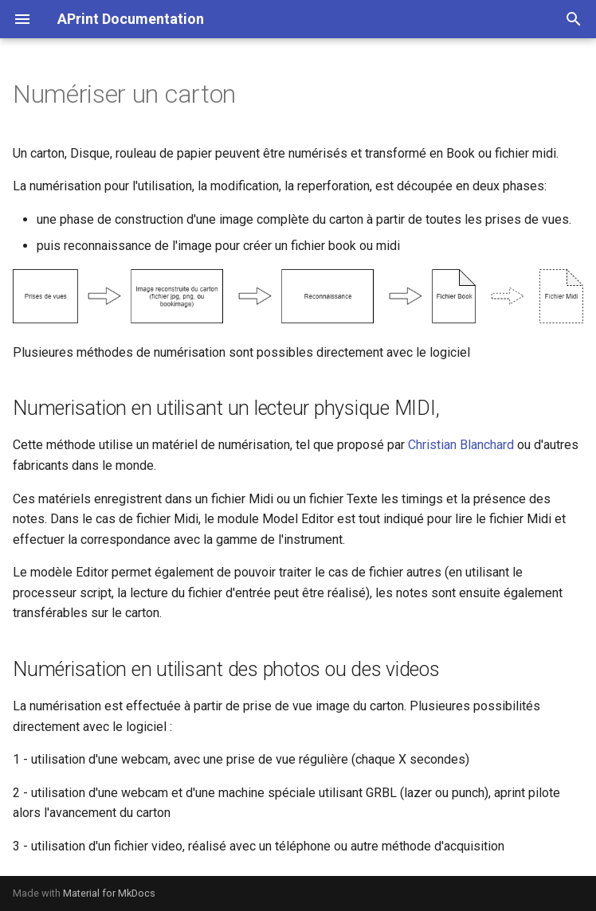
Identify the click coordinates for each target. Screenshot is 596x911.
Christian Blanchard (461, 444)
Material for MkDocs (109, 893)
